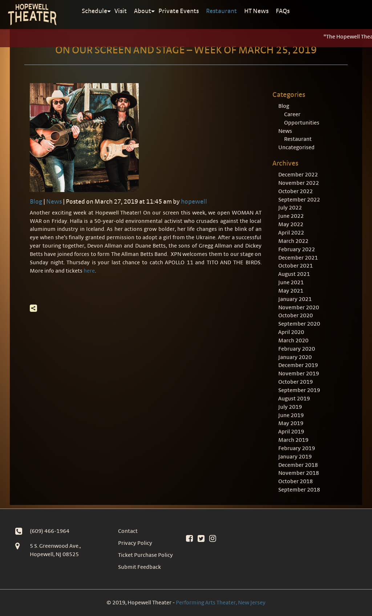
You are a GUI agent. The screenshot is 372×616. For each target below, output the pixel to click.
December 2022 (298, 174)
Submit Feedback (139, 566)
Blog (36, 201)
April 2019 (291, 431)
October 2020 (295, 315)
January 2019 (295, 456)
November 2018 (298, 472)
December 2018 (298, 464)
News (54, 201)
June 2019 (291, 415)
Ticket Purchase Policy (145, 554)
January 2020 (295, 357)
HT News (256, 11)
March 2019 (293, 439)
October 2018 (295, 481)
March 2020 (293, 340)
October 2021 (295, 265)
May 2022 (290, 224)
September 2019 (299, 390)
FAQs (283, 11)
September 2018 (299, 489)
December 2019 (298, 365)
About (142, 11)
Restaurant (221, 11)
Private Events (178, 11)
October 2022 (295, 191)
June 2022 (291, 215)
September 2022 (299, 199)
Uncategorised (296, 147)
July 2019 (290, 406)
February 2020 (296, 348)
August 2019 (294, 398)
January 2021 (295, 298)
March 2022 (293, 240)
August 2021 (294, 273)
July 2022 (290, 207)
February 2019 (296, 448)
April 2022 (291, 232)
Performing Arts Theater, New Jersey (221, 602)
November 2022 (298, 182)
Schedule (94, 11)
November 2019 (298, 373)
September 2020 (299, 323)
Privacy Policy (135, 542)
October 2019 (295, 381)
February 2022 (296, 249)
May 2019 (290, 423)
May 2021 (290, 290)
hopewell (194, 201)
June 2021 (291, 282)
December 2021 (298, 257)
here (89, 270)
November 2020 (298, 307)
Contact (128, 530)
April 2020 (291, 332)
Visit (120, 11)
